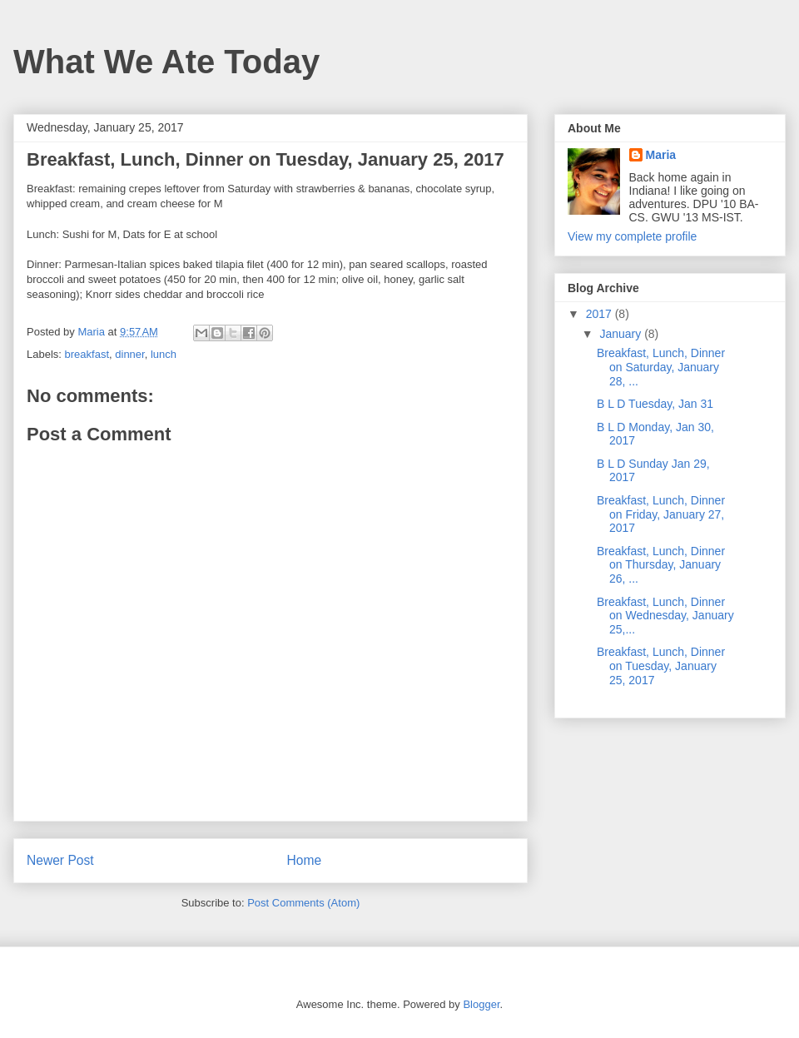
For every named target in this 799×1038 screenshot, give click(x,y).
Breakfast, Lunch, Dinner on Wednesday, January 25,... (665, 616)
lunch (163, 354)
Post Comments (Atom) (303, 902)
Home (304, 860)
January (621, 333)
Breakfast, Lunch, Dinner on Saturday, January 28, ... (661, 367)
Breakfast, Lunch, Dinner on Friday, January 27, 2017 (661, 514)
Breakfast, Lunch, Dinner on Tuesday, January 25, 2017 (661, 666)
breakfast (87, 354)
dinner (129, 354)
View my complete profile (632, 236)
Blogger (481, 1004)
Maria (661, 154)
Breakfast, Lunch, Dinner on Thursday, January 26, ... (661, 565)
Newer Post (60, 860)
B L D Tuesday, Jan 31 (655, 403)
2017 (600, 313)
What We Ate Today (166, 61)
